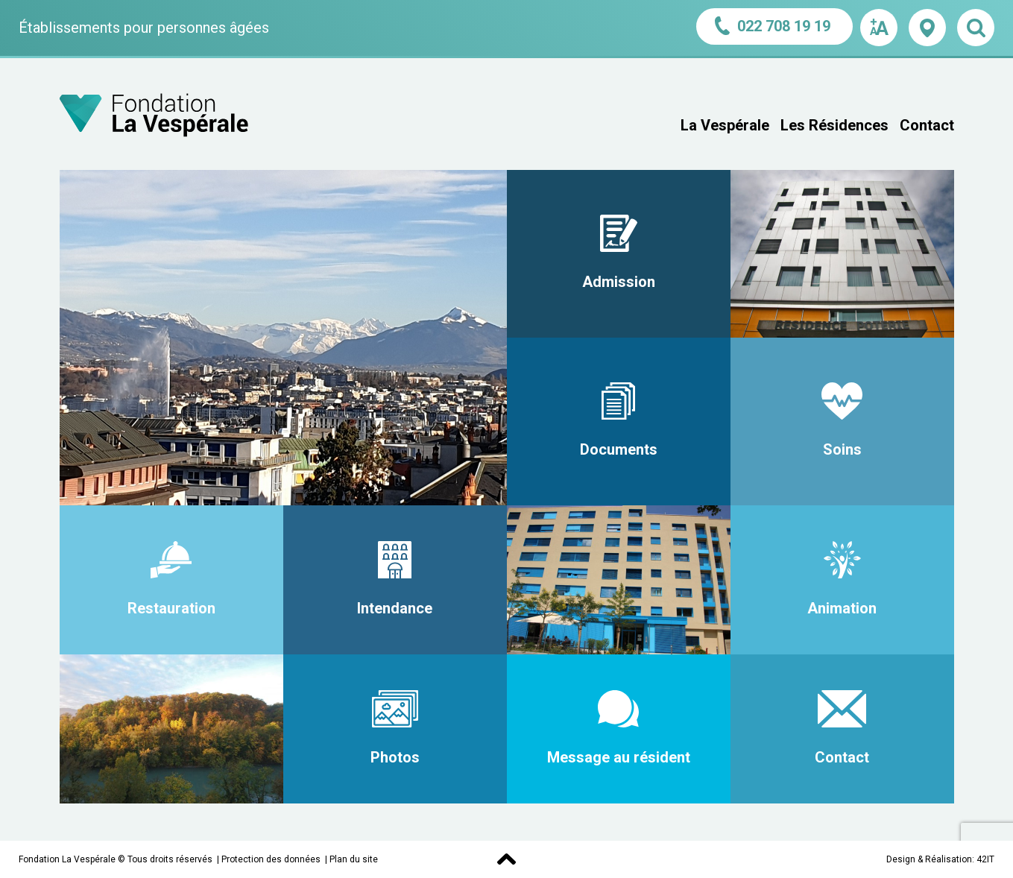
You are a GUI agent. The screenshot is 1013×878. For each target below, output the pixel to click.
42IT (985, 859)
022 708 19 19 (774, 25)
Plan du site (353, 859)
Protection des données (271, 859)
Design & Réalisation (929, 859)
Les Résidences (834, 125)
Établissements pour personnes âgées (144, 28)
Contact (927, 125)
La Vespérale (725, 125)
